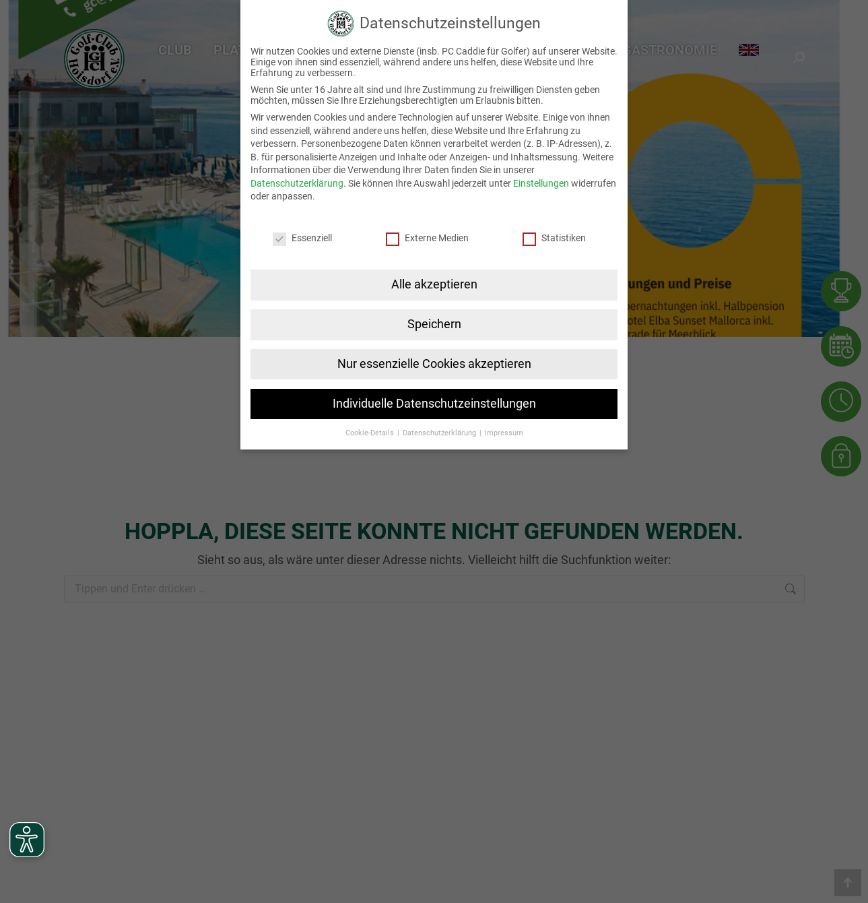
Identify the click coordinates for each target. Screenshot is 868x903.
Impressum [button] (504, 432)
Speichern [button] (434, 323)
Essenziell (302, 237)
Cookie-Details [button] (370, 432)
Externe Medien (427, 237)
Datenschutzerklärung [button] (440, 432)
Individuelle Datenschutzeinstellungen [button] (434, 403)
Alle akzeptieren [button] (434, 283)
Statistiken (554, 237)
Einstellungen (541, 182)
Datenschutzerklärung (297, 182)
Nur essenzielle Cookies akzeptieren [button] (434, 363)
